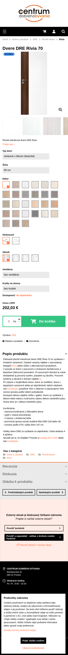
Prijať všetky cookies (33, 640)
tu (40, 379)
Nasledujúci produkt (51, 492)
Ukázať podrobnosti (33, 648)
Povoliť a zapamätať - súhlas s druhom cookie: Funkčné (30, 537)
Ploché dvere (48, 454)
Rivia (14, 365)
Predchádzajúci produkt (19, 492)
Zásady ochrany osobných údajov (20, 630)
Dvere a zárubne (15, 454)
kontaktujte (12, 388)
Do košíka (47, 321)
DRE (32, 454)
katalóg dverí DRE (49, 438)
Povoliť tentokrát (15, 528)
